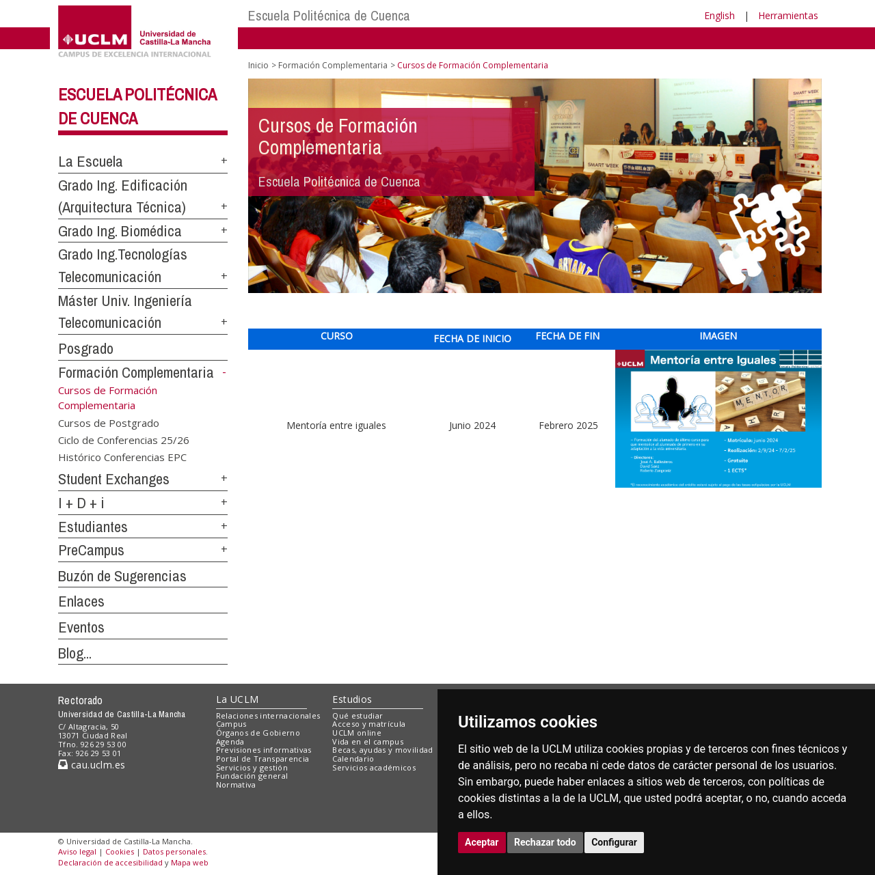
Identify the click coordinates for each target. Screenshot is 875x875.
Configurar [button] (614, 842)
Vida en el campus (367, 741)
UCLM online (356, 732)
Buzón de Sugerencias (122, 576)
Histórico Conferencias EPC (122, 457)
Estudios (352, 699)
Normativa (236, 784)
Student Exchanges (114, 479)
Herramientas (788, 15)
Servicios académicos (374, 767)
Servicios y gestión (252, 767)
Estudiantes (93, 526)
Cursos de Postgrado (108, 422)
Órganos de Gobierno (258, 732)
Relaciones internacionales (268, 715)
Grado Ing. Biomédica (120, 231)
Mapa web (189, 862)
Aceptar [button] (482, 842)
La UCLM (237, 699)
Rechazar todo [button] (545, 842)
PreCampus (91, 550)
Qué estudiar (357, 715)
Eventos (81, 627)
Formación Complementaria (136, 372)
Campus (231, 724)
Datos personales (174, 851)
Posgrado (85, 348)
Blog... (75, 653)
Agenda (230, 741)
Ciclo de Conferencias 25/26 (123, 440)
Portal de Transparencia (263, 758)
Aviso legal (77, 851)
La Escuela (90, 161)
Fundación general (252, 775)
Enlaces (81, 601)
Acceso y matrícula (368, 724)
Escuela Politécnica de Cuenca (329, 15)
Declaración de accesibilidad (110, 862)
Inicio (258, 65)
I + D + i (81, 502)
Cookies (119, 851)
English (719, 15)
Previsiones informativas (264, 750)
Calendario (353, 758)
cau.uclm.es (91, 764)
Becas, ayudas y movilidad (382, 750)
